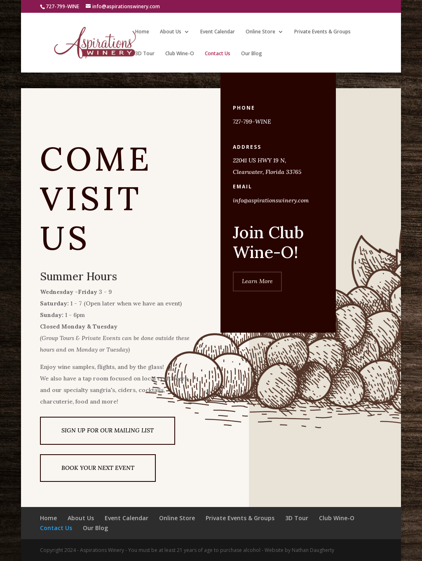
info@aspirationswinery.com (271, 200)
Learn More (257, 281)
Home (142, 32)
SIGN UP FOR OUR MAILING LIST (107, 430)
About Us (170, 32)
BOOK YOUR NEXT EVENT (97, 468)
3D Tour (145, 54)
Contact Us (217, 54)
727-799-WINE (252, 121)
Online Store (260, 32)
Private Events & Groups (322, 32)
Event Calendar (217, 32)
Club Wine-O (179, 54)
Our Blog (251, 54)
